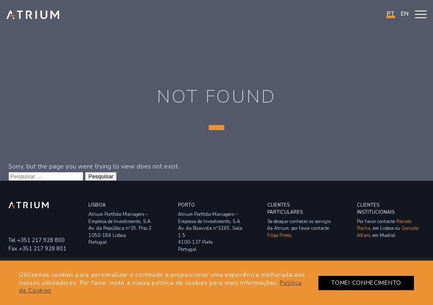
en (404, 14)
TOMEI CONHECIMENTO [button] (366, 283)
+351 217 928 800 (41, 240)
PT (391, 14)
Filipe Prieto (279, 235)
